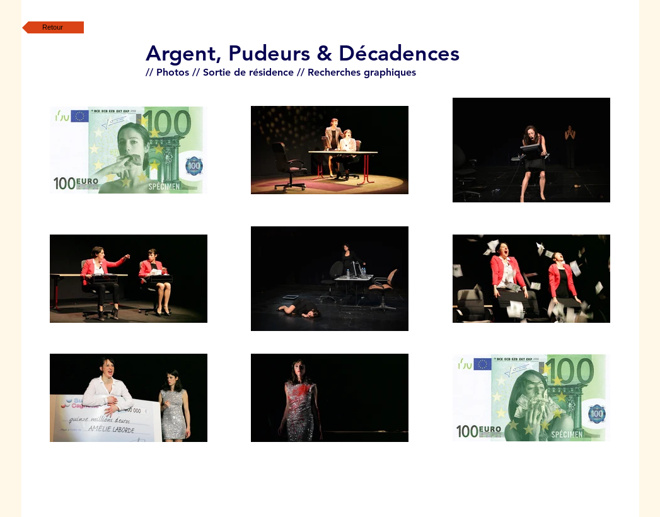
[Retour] (53, 27)
